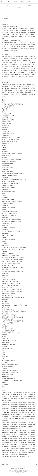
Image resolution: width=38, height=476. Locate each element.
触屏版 (17, 468)
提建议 (12, 468)
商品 (9, 1)
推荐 (28, 1)
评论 (22, 1)
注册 (6, 464)
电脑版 (21, 468)
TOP (36, 464)
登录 (3, 464)
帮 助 (25, 468)
